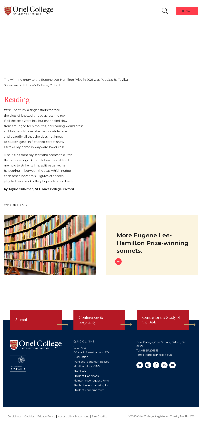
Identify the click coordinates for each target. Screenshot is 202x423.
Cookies (29, 416)
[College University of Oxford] (18, 363)
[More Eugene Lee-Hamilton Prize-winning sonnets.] (50, 245)
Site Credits (99, 416)
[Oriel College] (28, 14)
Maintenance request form (91, 380)
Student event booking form (92, 385)
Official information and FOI (91, 352)
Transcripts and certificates (91, 361)
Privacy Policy (46, 416)
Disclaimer (14, 416)
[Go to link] (152, 261)
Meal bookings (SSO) (86, 366)
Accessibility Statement (73, 416)
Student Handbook (86, 376)
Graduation (80, 357)
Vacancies (79, 347)
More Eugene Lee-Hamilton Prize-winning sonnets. (153, 243)
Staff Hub (79, 371)
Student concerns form (88, 390)
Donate (187, 14)
